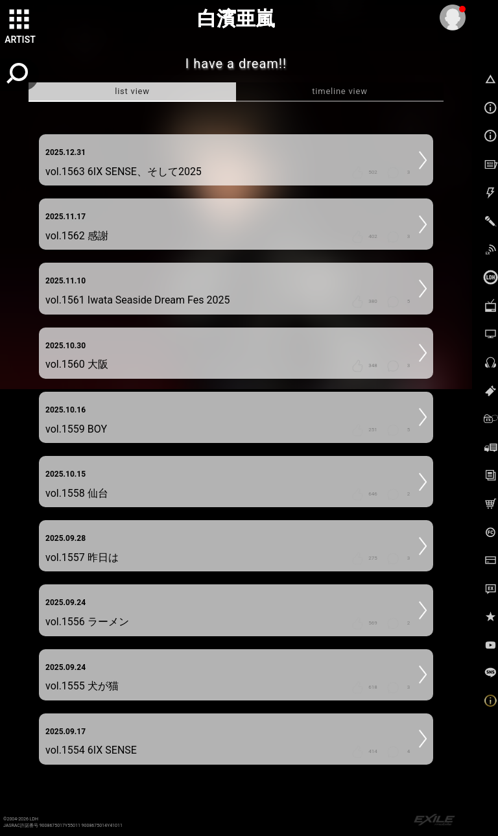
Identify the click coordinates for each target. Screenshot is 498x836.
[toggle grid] (20, 20)
